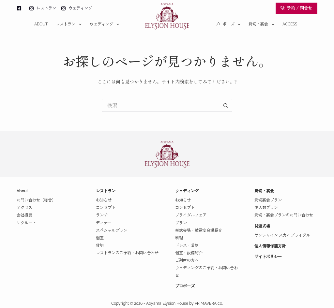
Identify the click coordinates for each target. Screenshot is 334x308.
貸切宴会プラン (268, 200)
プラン (181, 223)
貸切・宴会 (263, 24)
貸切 (100, 245)
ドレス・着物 (187, 245)
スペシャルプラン (111, 230)
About (41, 24)
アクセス (24, 207)
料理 (179, 238)
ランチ (102, 215)
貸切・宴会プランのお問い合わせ (283, 215)
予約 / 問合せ (296, 8)
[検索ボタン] (225, 105)
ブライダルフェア (190, 215)
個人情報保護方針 (270, 246)
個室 (100, 238)
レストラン (70, 24)
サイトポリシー (268, 257)
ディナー (104, 223)
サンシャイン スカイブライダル (282, 235)
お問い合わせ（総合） (36, 200)
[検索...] (160, 105)
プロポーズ (229, 24)
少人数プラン (266, 207)
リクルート (26, 223)
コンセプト (105, 207)
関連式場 (262, 226)
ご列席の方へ (187, 260)
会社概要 (24, 215)
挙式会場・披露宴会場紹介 (198, 230)
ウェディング (106, 24)
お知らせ (104, 200)
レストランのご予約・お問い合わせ (127, 253)
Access (289, 24)
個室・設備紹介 (189, 253)
